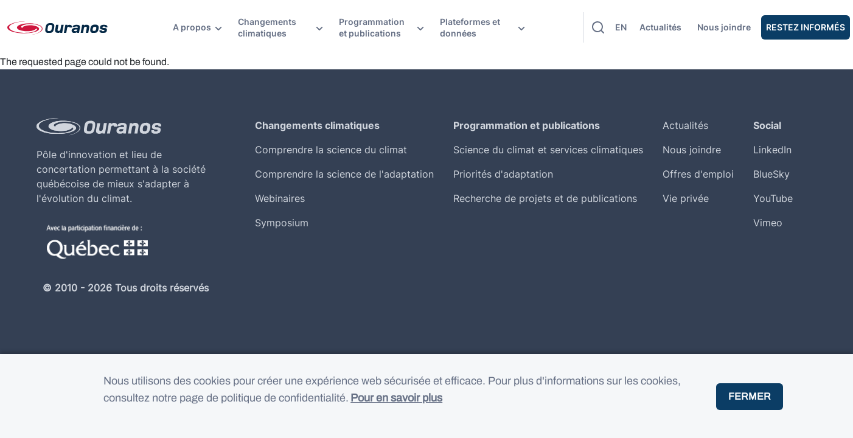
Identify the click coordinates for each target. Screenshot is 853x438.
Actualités (660, 27)
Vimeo (767, 223)
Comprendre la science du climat (331, 150)
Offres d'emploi (698, 174)
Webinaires (280, 198)
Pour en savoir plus (396, 410)
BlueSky (771, 174)
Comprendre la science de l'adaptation (344, 174)
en (621, 27)
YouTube (773, 198)
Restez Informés (805, 27)
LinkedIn (772, 150)
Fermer (749, 408)
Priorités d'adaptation (503, 174)
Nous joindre (724, 27)
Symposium (281, 223)
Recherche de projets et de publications (545, 198)
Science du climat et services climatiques (548, 150)
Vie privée (686, 198)
